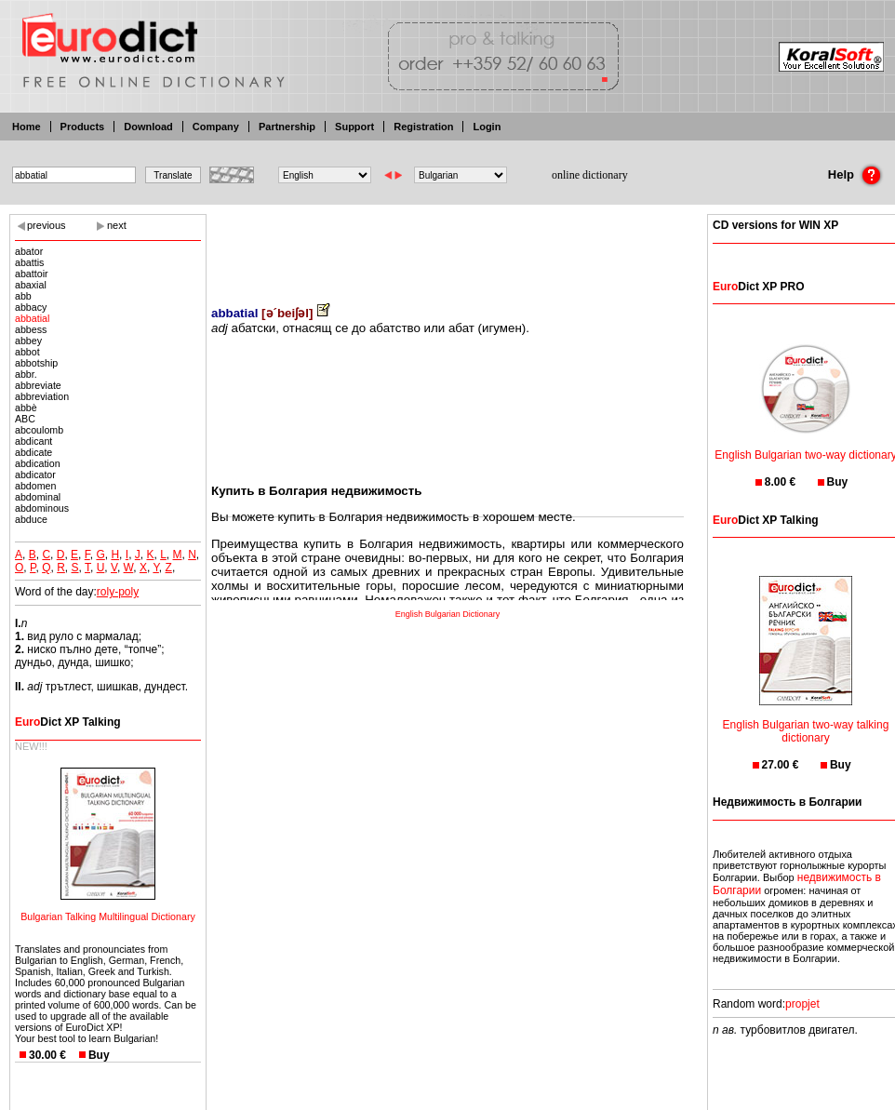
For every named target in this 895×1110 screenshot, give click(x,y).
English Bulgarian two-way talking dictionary (806, 719)
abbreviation (42, 396)
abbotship (36, 362)
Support (354, 126)
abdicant (33, 441)
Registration (423, 126)
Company (216, 126)
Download (148, 126)
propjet (802, 1003)
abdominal (37, 496)
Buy (99, 1055)
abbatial (32, 318)
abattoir (31, 273)
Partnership (287, 126)
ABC (25, 418)
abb (23, 295)
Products (82, 126)
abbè (26, 407)
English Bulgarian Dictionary (448, 614)
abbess (31, 329)
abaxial (31, 284)
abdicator (35, 474)
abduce (31, 519)
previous (46, 225)
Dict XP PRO (758, 286)
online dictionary (590, 174)
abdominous (42, 508)
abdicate (33, 452)
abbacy (31, 307)
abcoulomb (39, 429)
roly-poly (118, 591)
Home (26, 126)
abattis (29, 262)
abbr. (26, 374)
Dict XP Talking (68, 722)
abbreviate (38, 385)
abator (29, 251)
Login (487, 126)
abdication (37, 463)
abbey (28, 340)
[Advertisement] (447, 246)
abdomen (35, 485)
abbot (27, 351)
